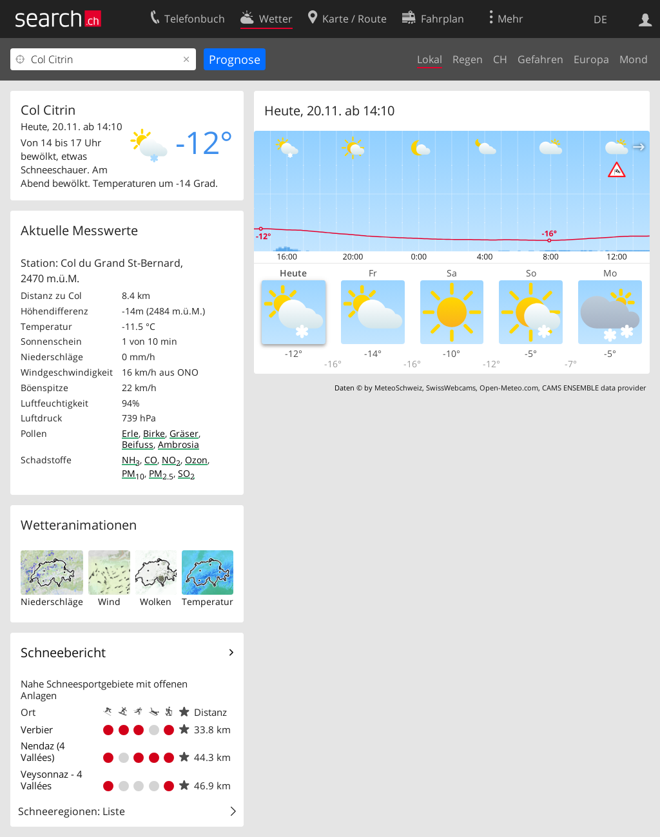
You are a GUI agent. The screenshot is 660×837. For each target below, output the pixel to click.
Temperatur (207, 601)
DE (600, 19)
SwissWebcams (451, 387)
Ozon (196, 460)
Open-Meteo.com (509, 387)
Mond (633, 59)
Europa (591, 59)
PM (133, 473)
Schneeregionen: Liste (71, 811)
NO (171, 460)
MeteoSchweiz (398, 387)
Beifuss (137, 444)
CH (500, 59)
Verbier (37, 729)
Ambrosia (178, 444)
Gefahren (540, 59)
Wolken (155, 601)
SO (186, 473)
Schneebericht (63, 652)
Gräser (184, 433)
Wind (109, 601)
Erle (130, 433)
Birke (154, 433)
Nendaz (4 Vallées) (43, 751)
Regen (467, 59)
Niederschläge (52, 601)
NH (131, 460)
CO (150, 460)
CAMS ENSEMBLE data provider (594, 387)
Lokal (429, 59)
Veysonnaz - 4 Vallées (51, 779)
